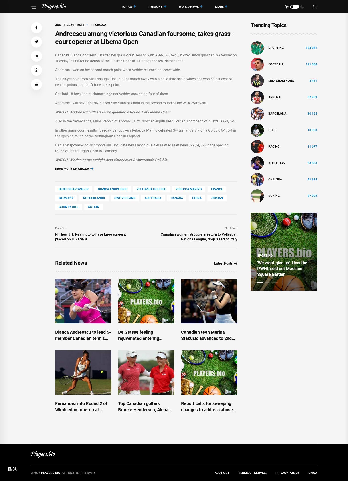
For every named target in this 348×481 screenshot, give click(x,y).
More (219, 6)
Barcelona (277, 113)
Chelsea (275, 179)
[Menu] (34, 7)
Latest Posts (225, 263)
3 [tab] (275, 282)
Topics (126, 6)
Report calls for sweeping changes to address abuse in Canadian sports (207, 410)
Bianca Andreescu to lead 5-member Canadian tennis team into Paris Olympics (83, 338)
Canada (177, 198)
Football (276, 64)
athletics (276, 163)
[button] (36, 27)
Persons (155, 6)
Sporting (276, 48)
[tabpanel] (284, 252)
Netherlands (94, 198)
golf (272, 130)
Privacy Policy (287, 473)
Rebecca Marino (189, 189)
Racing (274, 146)
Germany (66, 198)
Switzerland (124, 198)
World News (189, 6)
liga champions (281, 80)
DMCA (312, 473)
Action (93, 207)
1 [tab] (260, 282)
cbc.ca (100, 24)
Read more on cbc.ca (74, 168)
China (197, 198)
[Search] (315, 7)
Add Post (222, 473)
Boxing (274, 196)
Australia (153, 198)
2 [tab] (267, 282)
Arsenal (275, 97)
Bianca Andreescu (112, 189)
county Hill (69, 207)
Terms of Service (252, 473)
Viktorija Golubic (151, 189)
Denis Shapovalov (74, 189)
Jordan (217, 198)
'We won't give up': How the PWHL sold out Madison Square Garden (282, 268)
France (217, 189)
